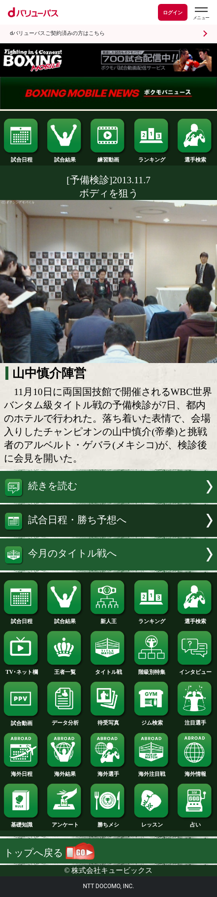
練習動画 (108, 157)
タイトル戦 (108, 669)
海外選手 (108, 771)
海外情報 (195, 771)
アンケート (65, 822)
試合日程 (21, 157)
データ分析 (65, 720)
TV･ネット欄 (21, 669)
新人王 (108, 618)
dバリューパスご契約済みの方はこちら (57, 33)
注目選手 (195, 720)
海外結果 (65, 771)
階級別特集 (152, 669)
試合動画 (21, 720)
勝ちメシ (108, 822)
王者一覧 (65, 669)
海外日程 (21, 771)
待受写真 (108, 720)
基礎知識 (21, 822)
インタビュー (195, 669)
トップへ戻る (49, 853)
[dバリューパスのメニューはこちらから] (200, 13)
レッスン (152, 822)
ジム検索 (152, 720)
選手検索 (195, 157)
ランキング (152, 157)
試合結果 (65, 157)
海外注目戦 (152, 771)
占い (195, 822)
